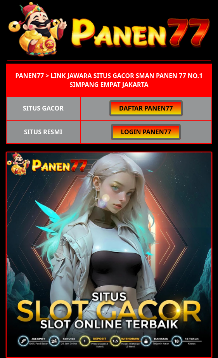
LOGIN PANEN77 (146, 132)
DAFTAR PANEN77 (146, 108)
